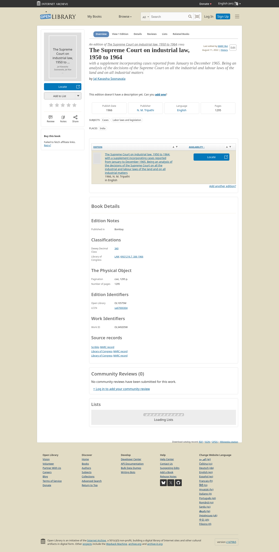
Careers (47, 472)
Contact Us (166, 463)
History (224, 49)
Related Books (181, 34)
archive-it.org (155, 544)
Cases (105, 120)
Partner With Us (52, 468)
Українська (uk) (208, 515)
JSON (207, 441)
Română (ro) (206, 502)
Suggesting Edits (169, 468)
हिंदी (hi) (203, 485)
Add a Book (166, 472)
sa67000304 (121, 308)
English (181, 110)
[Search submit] (190, 16)
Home (85, 459)
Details (138, 34)
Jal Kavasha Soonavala (109, 79)
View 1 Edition (120, 34)
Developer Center (131, 459)
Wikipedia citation (229, 441)
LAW (117, 256)
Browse (121, 16)
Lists (164, 34)
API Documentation (132, 463)
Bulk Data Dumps (131, 468)
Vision (46, 459)
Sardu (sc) (204, 506)
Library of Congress (102, 351)
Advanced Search (92, 481)
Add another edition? (222, 186)
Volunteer (48, 463)
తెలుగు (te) (204, 511)
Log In (208, 16)
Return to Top (90, 485)
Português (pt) (207, 498)
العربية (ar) (205, 459)
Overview (101, 34)
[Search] (168, 16)
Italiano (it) (205, 493)
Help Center (167, 459)
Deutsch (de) (206, 468)
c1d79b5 (231, 542)
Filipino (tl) (205, 524)
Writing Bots (128, 472)
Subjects (86, 472)
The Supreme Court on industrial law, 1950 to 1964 (142, 44)
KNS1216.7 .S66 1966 (131, 256)
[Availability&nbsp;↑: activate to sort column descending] (211, 147)
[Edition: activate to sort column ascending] (139, 147)
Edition (97, 147)
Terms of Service (52, 481)
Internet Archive (96, 540)
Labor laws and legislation (127, 120)
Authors (86, 468)
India (102, 128)
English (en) (206, 472)
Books (85, 463)
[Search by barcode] (197, 16)
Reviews (152, 34)
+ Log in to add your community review (121, 389)
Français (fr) (206, 481)
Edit (233, 47)
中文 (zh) (204, 519)
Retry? (47, 145)
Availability (197, 147)
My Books (95, 16)
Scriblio (95, 347)
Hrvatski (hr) (206, 489)
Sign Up (223, 16)
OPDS (215, 441)
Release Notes (168, 476)
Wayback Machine (116, 544)
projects (87, 544)
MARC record (107, 347)
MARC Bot (223, 46)
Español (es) (206, 476)
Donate (205, 4)
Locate (63, 87)
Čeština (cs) (205, 463)
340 (117, 248)
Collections (88, 476)
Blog (45, 476)
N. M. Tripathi (145, 110)
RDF (201, 441)
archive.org (134, 544)
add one (160, 94)
